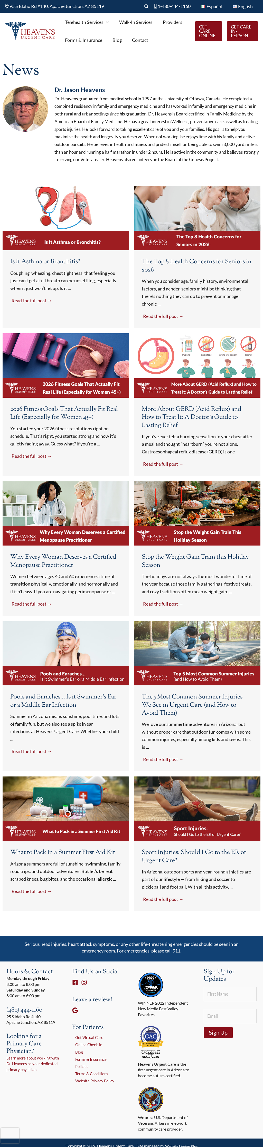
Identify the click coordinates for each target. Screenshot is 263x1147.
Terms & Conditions (89, 1086)
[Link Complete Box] (66, 267)
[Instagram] (84, 993)
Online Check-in (86, 1055)
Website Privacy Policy (92, 1093)
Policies (79, 1078)
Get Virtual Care (86, 1047)
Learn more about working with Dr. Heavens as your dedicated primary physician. (31, 1074)
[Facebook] (75, 993)
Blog (76, 1063)
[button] (148, 6)
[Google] (75, 1021)
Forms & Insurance (88, 1070)
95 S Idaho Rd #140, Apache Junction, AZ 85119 (54, 6)
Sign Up (218, 1044)
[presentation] (10, 1135)
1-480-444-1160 (174, 6)
